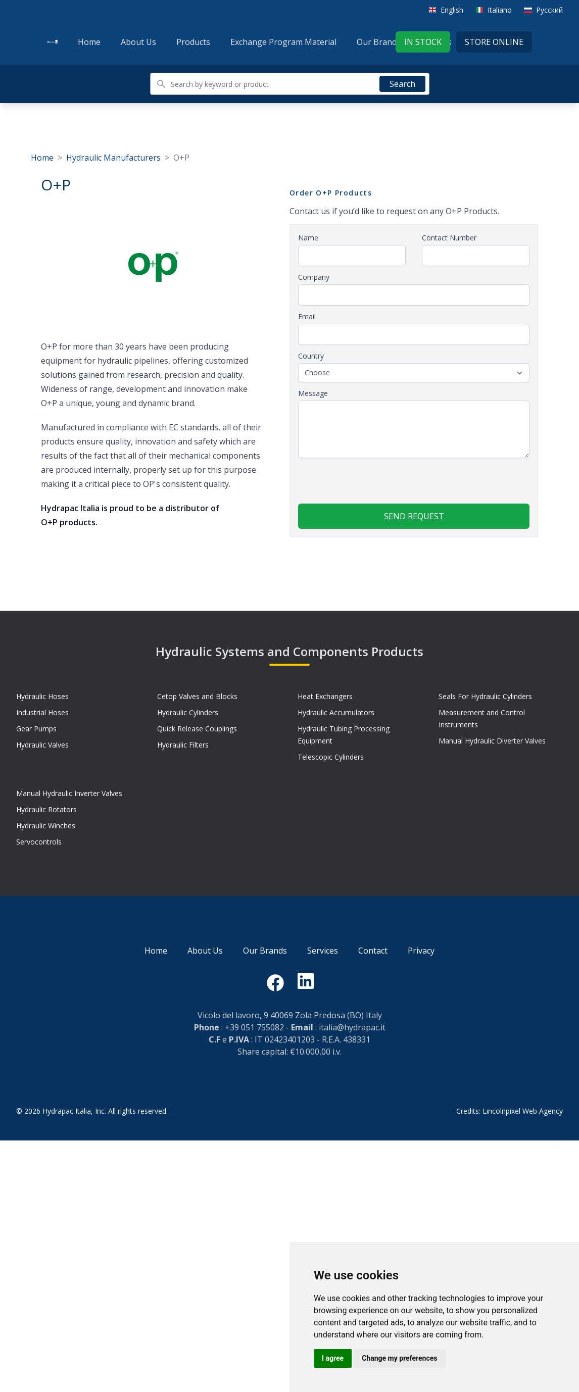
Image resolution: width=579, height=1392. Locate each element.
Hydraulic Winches (45, 825)
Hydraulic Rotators (46, 809)
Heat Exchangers (325, 696)
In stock (423, 41)
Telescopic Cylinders (331, 757)
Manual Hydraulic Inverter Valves (69, 793)
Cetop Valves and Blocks (197, 696)
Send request (414, 516)
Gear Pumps (36, 728)
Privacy (421, 950)
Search (402, 83)
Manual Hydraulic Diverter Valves (492, 740)
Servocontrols (39, 842)
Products (193, 41)
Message (313, 393)
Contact (373, 950)
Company (313, 277)
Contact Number (449, 237)
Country (311, 356)
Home (89, 41)
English (452, 10)
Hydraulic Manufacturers (113, 157)
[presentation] (375, 484)
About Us (138, 41)
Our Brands (379, 41)
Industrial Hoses (42, 712)
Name (308, 237)
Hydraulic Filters (183, 745)
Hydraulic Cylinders (187, 712)
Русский (549, 10)
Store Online (494, 41)
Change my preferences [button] (399, 1358)
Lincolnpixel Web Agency (522, 1111)
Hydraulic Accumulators (336, 712)
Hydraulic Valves (42, 745)
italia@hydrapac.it (352, 1027)
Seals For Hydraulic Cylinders (485, 696)
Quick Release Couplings (197, 728)
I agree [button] (333, 1358)
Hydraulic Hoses (42, 696)
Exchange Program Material (283, 41)
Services (322, 950)
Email (307, 316)
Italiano (500, 10)
